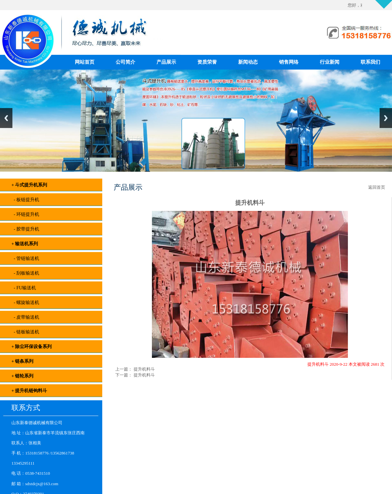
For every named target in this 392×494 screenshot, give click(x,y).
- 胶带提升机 (25, 229)
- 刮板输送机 (25, 273)
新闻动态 (248, 62)
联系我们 (370, 62)
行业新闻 (329, 62)
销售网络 (289, 62)
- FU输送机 (23, 287)
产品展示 (166, 62)
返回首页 (376, 187)
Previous (6, 118)
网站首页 (84, 62)
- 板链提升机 (25, 199)
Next (386, 118)
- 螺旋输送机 (25, 302)
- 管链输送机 (25, 258)
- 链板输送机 (25, 331)
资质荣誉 (207, 62)
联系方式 (25, 408)
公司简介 (125, 62)
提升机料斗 (143, 369)
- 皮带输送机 (25, 317)
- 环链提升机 (25, 214)
